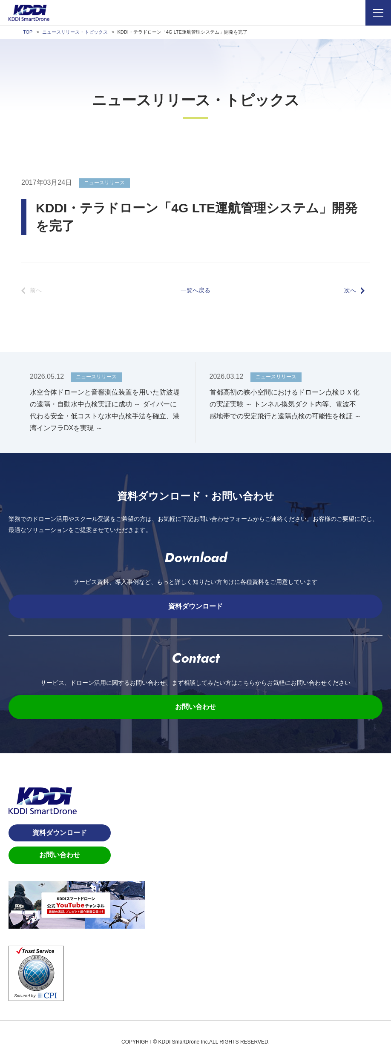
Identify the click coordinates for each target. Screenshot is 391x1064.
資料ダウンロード (195, 606)
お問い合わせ (195, 706)
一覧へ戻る (195, 290)
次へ (350, 290)
